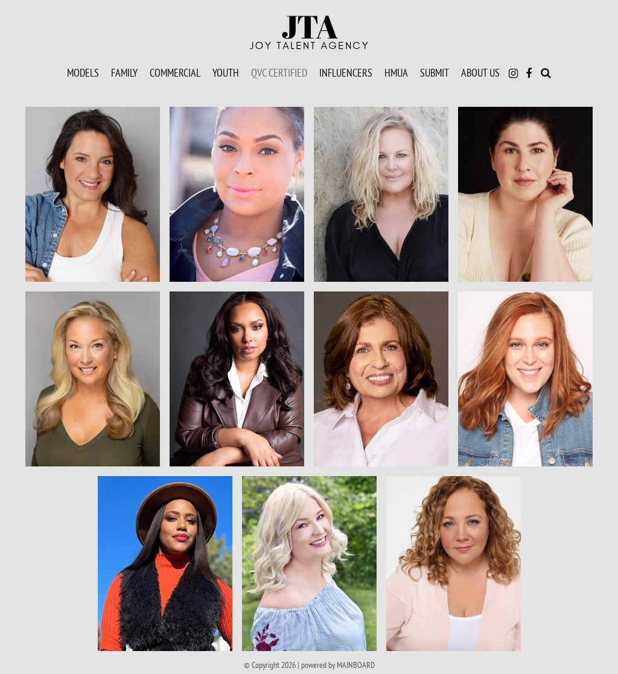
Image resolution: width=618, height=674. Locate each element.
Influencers (345, 72)
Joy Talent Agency (309, 32)
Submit (434, 72)
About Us (480, 72)
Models (83, 72)
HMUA (396, 72)
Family (124, 72)
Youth (225, 72)
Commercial (175, 72)
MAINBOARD (356, 665)
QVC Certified (279, 72)
